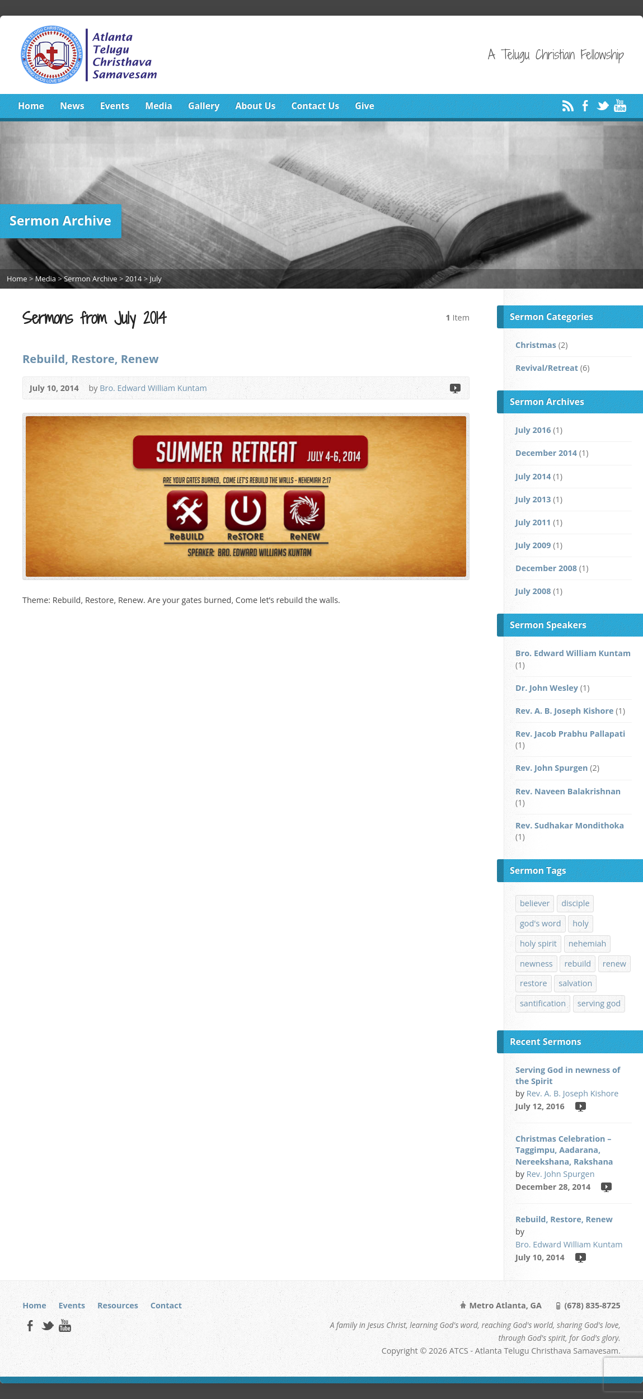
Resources (117, 1305)
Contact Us (315, 106)
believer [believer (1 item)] (535, 903)
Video (454, 387)
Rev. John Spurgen (551, 767)
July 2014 (533, 476)
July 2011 (533, 522)
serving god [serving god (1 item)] (599, 1003)
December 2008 (546, 568)
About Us (255, 106)
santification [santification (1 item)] (543, 1003)
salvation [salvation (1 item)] (575, 983)
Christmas (535, 345)
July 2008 (533, 591)
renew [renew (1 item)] (614, 963)
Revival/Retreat (546, 367)
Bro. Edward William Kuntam (153, 388)
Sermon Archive (90, 279)
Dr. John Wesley (546, 687)
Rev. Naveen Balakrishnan (568, 791)
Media (158, 106)
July (156, 279)
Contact (166, 1305)
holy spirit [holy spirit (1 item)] (538, 943)
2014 (133, 279)
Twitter (602, 105)
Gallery (203, 106)
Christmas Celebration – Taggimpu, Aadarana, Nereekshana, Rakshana (564, 1149)
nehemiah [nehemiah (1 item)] (588, 943)
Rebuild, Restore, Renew (90, 358)
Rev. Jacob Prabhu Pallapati (570, 733)
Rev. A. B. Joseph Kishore (564, 710)
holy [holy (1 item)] (580, 923)
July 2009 (533, 545)
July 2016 (533, 430)
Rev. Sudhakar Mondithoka (569, 825)
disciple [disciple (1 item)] (575, 903)
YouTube (619, 105)
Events (114, 106)
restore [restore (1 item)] (533, 983)
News (72, 106)
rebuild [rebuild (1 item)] (577, 963)
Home (31, 106)
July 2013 (533, 499)
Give (364, 106)
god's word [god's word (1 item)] (540, 923)
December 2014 (546, 453)
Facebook (585, 105)
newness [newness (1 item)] (536, 963)
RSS (567, 105)
